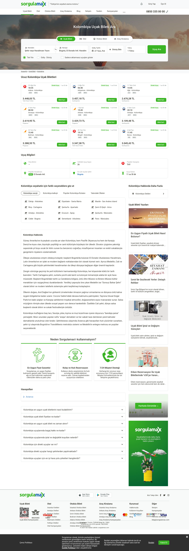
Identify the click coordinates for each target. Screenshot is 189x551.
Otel (38, 11)
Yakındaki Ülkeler (98, 193)
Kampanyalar (112, 11)
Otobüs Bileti (50, 11)
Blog (78, 11)
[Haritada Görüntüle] (148, 406)
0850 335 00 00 (157, 11)
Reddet (151, 543)
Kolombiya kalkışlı (50, 193)
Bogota (80, 174)
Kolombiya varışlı (30, 193)
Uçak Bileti (27, 11)
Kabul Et (164, 543)
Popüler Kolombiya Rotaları (74, 193)
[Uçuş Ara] (157, 49)
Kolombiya (40, 71)
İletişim (88, 11)
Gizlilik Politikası (68, 548)
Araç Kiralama (66, 11)
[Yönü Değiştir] (56, 49)
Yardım (99, 11)
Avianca (28, 397)
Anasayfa (24, 71)
